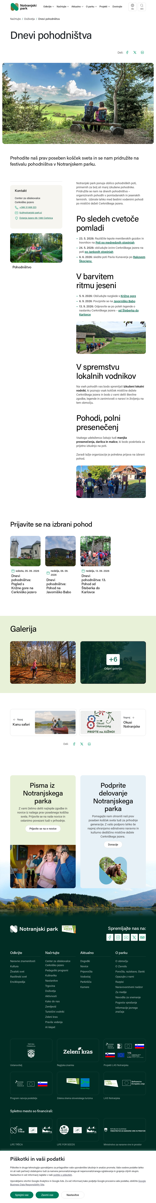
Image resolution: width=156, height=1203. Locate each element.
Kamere (84, 987)
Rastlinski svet (18, 977)
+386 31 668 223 (27, 207)
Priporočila (86, 971)
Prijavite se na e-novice (43, 829)
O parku (121, 953)
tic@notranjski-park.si (30, 213)
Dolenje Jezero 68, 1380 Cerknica (36, 218)
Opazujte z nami (124, 977)
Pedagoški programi (56, 970)
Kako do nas (52, 1001)
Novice (84, 966)
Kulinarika (51, 975)
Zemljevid (50, 1006)
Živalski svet (17, 971)
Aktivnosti (51, 996)
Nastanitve (51, 981)
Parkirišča (85, 982)
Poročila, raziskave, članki (130, 971)
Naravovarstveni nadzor (129, 987)
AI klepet (50, 1027)
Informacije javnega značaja (126, 1010)
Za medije (121, 992)
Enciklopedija (17, 982)
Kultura (14, 966)
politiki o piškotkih (62, 1175)
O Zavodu (121, 966)
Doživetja (29, 19)
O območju (121, 961)
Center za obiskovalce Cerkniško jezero (57, 963)
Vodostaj (85, 977)
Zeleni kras (51, 1017)
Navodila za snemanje (128, 997)
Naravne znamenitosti (22, 961)
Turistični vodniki (54, 1012)
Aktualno (87, 953)
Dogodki (85, 961)
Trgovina (50, 986)
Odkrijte (16, 953)
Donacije (113, 844)
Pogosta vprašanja (126, 1002)
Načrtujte (15, 19)
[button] (49, 6)
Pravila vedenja (54, 1022)
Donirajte (117, 7)
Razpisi (119, 982)
